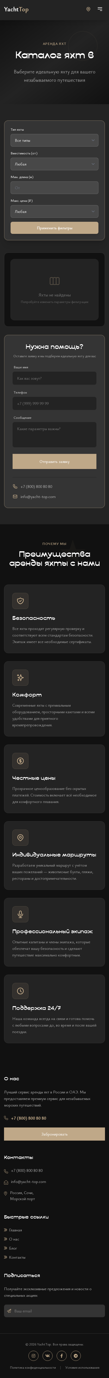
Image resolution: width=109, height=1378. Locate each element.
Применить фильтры (54, 228)
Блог (10, 1248)
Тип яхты (17, 129)
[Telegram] (76, 1356)
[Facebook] (62, 1356)
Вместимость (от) (24, 153)
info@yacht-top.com (28, 1181)
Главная (13, 1230)
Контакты (14, 1257)
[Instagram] (33, 1356)
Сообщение (22, 417)
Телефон (20, 392)
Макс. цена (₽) (22, 200)
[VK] (48, 1356)
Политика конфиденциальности (33, 1367)
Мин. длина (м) (22, 176)
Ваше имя (21, 367)
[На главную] (16, 9)
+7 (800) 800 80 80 (27, 1170)
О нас (11, 1239)
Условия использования (82, 1367)
